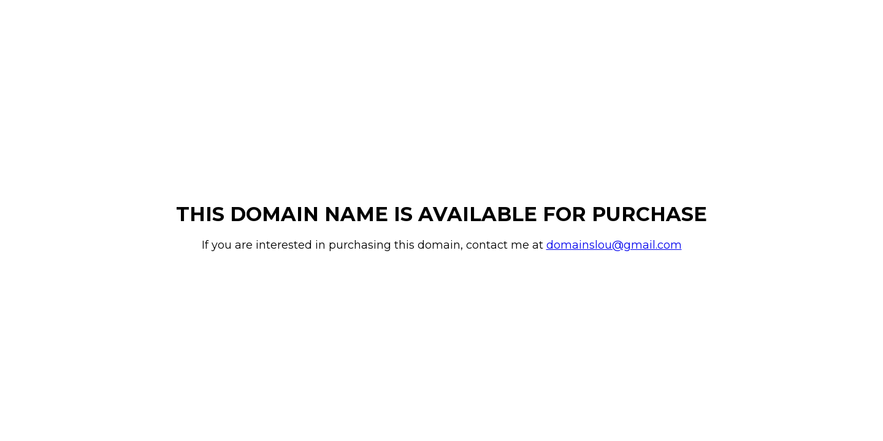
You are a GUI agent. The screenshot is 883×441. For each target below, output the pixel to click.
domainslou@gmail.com (614, 245)
